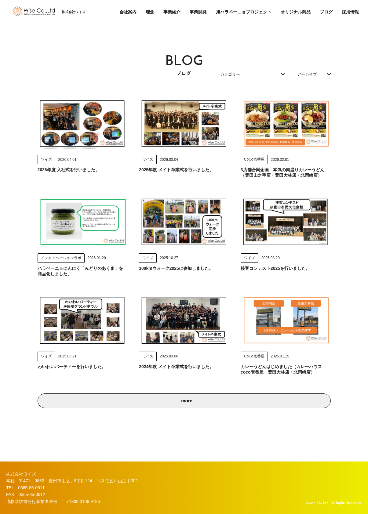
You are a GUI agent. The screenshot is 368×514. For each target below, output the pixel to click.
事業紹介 (171, 11)
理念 (150, 11)
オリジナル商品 (296, 11)
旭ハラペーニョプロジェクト (243, 11)
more (186, 412)
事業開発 (198, 11)
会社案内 (128, 11)
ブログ (326, 11)
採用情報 (350, 11)
